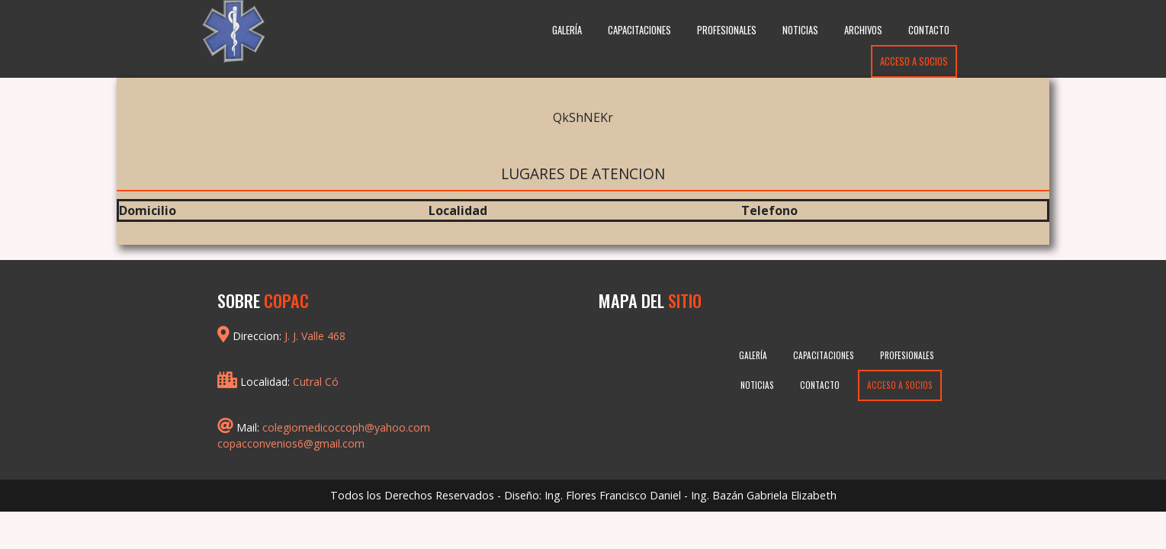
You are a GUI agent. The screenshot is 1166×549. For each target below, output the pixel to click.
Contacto (928, 30)
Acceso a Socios (914, 61)
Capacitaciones (639, 30)
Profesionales (726, 30)
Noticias (800, 30)
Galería (567, 30)
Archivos (863, 30)
